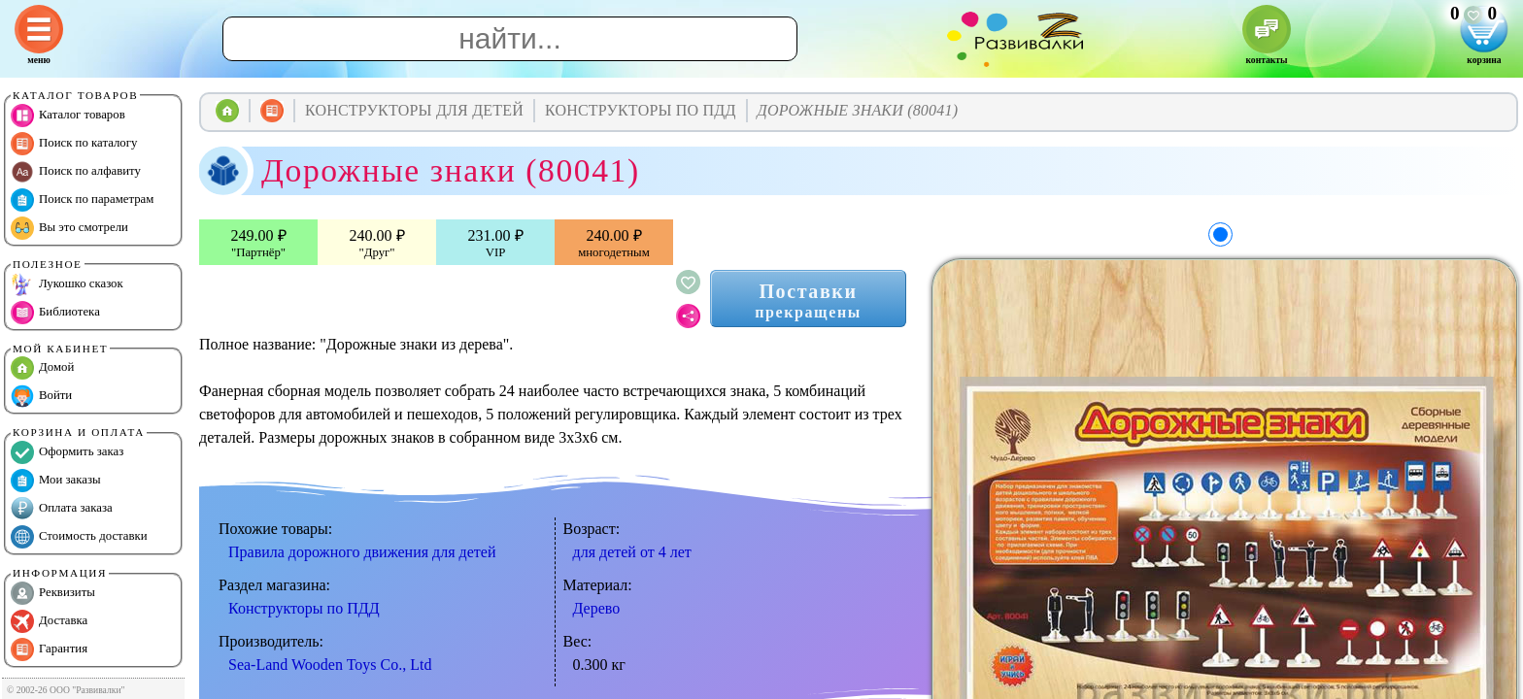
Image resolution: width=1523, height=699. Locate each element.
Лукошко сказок (67, 284)
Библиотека (55, 312)
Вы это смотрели (69, 228)
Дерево (597, 608)
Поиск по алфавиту (76, 171)
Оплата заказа (62, 508)
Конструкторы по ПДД (304, 608)
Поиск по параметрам (82, 200)
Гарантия (49, 649)
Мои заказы (56, 480)
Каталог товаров (68, 115)
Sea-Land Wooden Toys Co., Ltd (329, 664)
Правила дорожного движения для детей (361, 552)
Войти (41, 396)
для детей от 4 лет (632, 552)
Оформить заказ (67, 452)
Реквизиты (53, 593)
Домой (42, 368)
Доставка (49, 621)
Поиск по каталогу (74, 143)
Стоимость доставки (79, 537)
